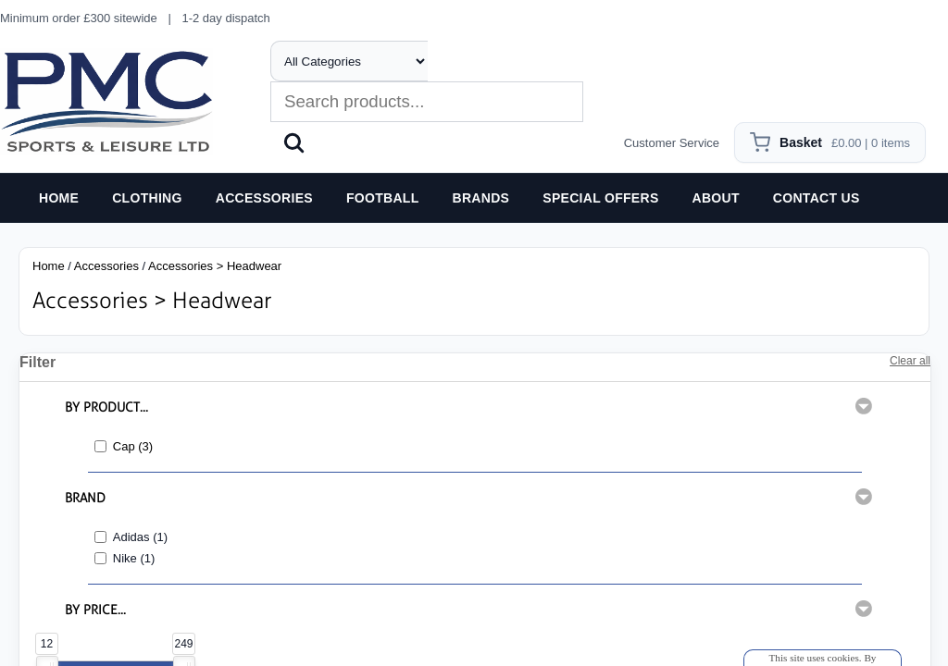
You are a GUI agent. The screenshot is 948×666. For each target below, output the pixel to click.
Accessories (106, 266)
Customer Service (671, 143)
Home (48, 266)
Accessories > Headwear (214, 266)
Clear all (910, 360)
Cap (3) (133, 446)
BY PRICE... (95, 610)
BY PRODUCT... (106, 407)
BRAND (85, 498)
